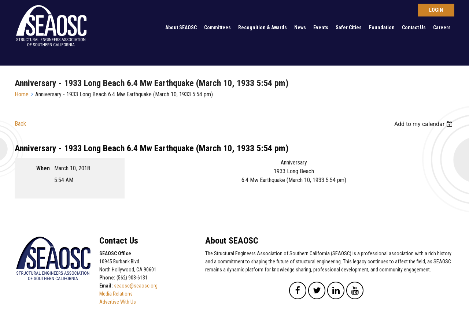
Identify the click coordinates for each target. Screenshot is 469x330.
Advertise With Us (117, 302)
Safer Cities (349, 27)
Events (320, 27)
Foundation (382, 27)
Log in (436, 10)
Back (20, 123)
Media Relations (116, 294)
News (300, 27)
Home (22, 94)
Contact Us (414, 27)
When (43, 168)
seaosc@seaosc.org (136, 286)
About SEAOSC (181, 27)
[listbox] (424, 124)
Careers (442, 27)
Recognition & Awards (262, 27)
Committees (217, 27)
